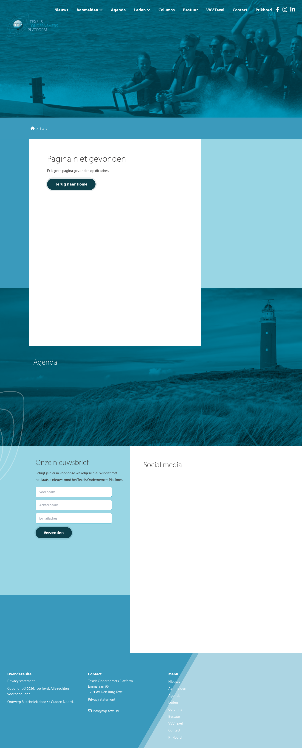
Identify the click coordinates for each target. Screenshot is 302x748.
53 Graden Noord (60, 701)
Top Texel (42, 688)
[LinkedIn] (292, 10)
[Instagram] (284, 10)
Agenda (118, 9)
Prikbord (264, 9)
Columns (166, 9)
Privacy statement (21, 680)
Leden (140, 9)
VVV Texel (215, 9)
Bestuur (190, 9)
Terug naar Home (71, 184)
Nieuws (61, 9)
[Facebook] (277, 10)
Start (39, 128)
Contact (240, 9)
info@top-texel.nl (106, 711)
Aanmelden (87, 9)
